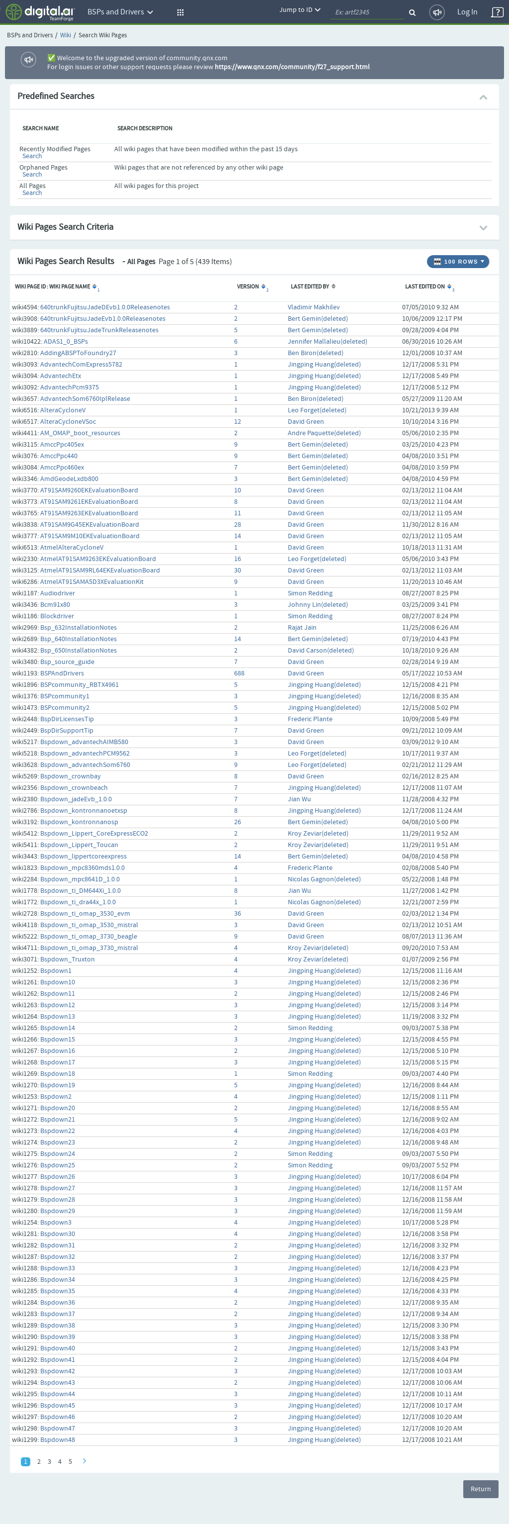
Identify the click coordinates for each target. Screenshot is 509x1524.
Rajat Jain (302, 627)
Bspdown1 (56, 970)
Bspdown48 (57, 1439)
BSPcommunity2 (64, 707)
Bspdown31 (57, 1245)
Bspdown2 (56, 1096)
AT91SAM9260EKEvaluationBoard (89, 490)
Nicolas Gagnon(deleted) (324, 879)
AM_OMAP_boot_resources (80, 433)
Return (481, 1489)
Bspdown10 (57, 982)
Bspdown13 (57, 1016)
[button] (179, 12)
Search (32, 156)
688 (239, 673)
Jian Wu (299, 799)
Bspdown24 (57, 1153)
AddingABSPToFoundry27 (78, 353)
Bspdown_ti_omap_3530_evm (85, 913)
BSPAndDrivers (62, 673)
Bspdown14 (57, 1028)
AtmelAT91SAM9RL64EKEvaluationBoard (100, 570)
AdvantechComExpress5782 (81, 364)
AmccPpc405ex (62, 444)
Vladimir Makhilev (314, 307)
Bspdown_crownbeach (74, 787)
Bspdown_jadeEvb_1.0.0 (76, 799)
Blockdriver (57, 616)
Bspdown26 (57, 1176)
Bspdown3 (56, 1222)
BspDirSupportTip (66, 730)
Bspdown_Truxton (67, 959)
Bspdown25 (57, 1165)
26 (237, 822)
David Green (306, 421)
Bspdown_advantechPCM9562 (85, 753)
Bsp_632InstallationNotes (78, 627)
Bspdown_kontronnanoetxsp (83, 810)
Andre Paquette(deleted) (324, 433)
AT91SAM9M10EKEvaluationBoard (90, 536)
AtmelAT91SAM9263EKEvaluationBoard (98, 559)
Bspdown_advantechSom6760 (85, 765)
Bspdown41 (57, 1359)
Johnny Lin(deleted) (318, 604)
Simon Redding (310, 593)
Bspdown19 (57, 1085)
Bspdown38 (57, 1325)
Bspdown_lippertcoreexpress (83, 856)
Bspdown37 (57, 1314)
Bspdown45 (57, 1405)
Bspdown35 (57, 1291)
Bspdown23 (57, 1142)
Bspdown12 (57, 1005)
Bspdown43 (57, 1382)
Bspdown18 (57, 1073)
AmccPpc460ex (62, 467)
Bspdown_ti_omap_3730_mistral (89, 948)
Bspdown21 (57, 1119)
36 (237, 913)
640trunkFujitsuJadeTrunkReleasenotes (99, 330)
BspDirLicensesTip (67, 719)
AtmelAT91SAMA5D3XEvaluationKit (92, 581)
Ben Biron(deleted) (315, 353)
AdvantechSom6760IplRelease (85, 398)
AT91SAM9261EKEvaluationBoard (89, 501)
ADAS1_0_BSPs (66, 341)
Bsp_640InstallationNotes (78, 639)
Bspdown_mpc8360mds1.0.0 (82, 867)
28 (237, 524)
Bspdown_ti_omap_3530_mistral (89, 925)
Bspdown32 (57, 1256)
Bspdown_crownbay (70, 776)
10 (237, 490)
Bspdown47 (57, 1428)
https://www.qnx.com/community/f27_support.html (292, 67)
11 (237, 513)
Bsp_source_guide (67, 662)
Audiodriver (57, 593)
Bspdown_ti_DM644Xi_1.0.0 (80, 890)
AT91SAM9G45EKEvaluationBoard (89, 524)
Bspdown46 (57, 1417)
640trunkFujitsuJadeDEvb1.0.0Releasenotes (105, 307)
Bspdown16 (57, 1051)
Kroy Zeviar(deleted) (318, 833)
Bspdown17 (57, 1062)
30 (237, 570)
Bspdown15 (57, 1039)
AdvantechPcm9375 (69, 387)
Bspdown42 (57, 1371)
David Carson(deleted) (321, 650)
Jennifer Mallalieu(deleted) (327, 341)
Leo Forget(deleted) (317, 410)
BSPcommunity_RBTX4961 (79, 684)
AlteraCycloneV (62, 410)
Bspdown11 (57, 993)
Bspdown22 (57, 1131)
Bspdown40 (57, 1348)
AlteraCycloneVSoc (68, 421)
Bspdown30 (57, 1234)
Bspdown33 (57, 1268)
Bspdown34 (57, 1279)
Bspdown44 (57, 1394)
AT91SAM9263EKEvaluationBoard (89, 513)
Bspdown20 (57, 1108)
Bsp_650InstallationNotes (78, 650)
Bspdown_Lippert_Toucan (79, 845)
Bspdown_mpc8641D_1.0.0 (80, 879)
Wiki (65, 35)
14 (237, 536)
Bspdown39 (57, 1337)
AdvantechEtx (60, 376)
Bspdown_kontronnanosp (79, 822)
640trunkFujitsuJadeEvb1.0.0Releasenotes (103, 318)
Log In (467, 12)
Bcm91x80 (55, 604)
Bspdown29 (57, 1211)
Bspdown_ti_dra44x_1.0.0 (78, 902)
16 (237, 559)
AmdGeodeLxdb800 (69, 479)
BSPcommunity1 (64, 696)
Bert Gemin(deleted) (318, 318)
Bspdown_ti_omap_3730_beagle (88, 936)
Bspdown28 (57, 1199)
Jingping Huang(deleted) (324, 364)
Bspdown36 (57, 1302)
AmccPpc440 (59, 456)
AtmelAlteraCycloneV (71, 547)
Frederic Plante (310, 719)
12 (237, 421)
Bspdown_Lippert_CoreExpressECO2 (94, 833)
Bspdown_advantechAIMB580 (84, 742)
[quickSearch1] (367, 12)
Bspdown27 (57, 1188)
